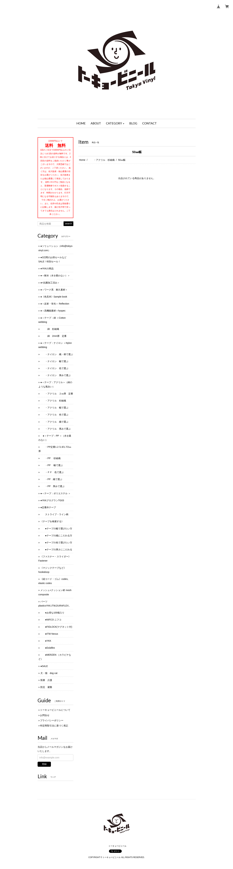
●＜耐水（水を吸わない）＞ (55, 275)
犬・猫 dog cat (48, 673)
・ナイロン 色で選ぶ (54, 368)
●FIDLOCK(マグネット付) (56, 626)
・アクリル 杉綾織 (102, 160)
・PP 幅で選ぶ (51, 465)
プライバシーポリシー (51, 720)
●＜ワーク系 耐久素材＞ (53, 289)
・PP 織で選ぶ (51, 479)
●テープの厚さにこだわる (56, 549)
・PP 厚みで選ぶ (52, 486)
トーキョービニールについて (55, 710)
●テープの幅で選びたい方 (56, 528)
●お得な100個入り (52, 612)
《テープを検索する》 (52, 521)
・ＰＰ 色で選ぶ (52, 472)
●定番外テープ (48, 507)
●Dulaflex (47, 647)
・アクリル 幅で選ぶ (54, 407)
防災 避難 (46, 687)
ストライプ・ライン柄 (54, 514)
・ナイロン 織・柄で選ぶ (56, 354)
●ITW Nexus (49, 633)
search (68, 223)
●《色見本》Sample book (53, 296)
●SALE (44, 666)
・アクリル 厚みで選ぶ (55, 428)
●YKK (45, 640)
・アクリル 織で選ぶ (54, 421)
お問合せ (44, 715)
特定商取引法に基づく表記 (54, 725)
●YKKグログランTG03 (52, 500)
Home (82, 160)
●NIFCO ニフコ (50, 619)
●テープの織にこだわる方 (56, 535)
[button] (115, 123)
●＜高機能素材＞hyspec (53, 310)
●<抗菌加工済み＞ (50, 282)
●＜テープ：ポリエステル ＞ (55, 493)
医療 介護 (46, 680)
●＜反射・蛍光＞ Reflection (54, 303)
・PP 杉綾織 (50, 458)
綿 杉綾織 (49, 329)
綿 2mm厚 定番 (53, 336)
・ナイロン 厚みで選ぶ (55, 375)
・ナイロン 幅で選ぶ (54, 361)
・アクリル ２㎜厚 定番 (56, 393)
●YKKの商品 (46, 268)
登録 (44, 764)
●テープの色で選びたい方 (56, 542)
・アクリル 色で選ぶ (54, 414)
